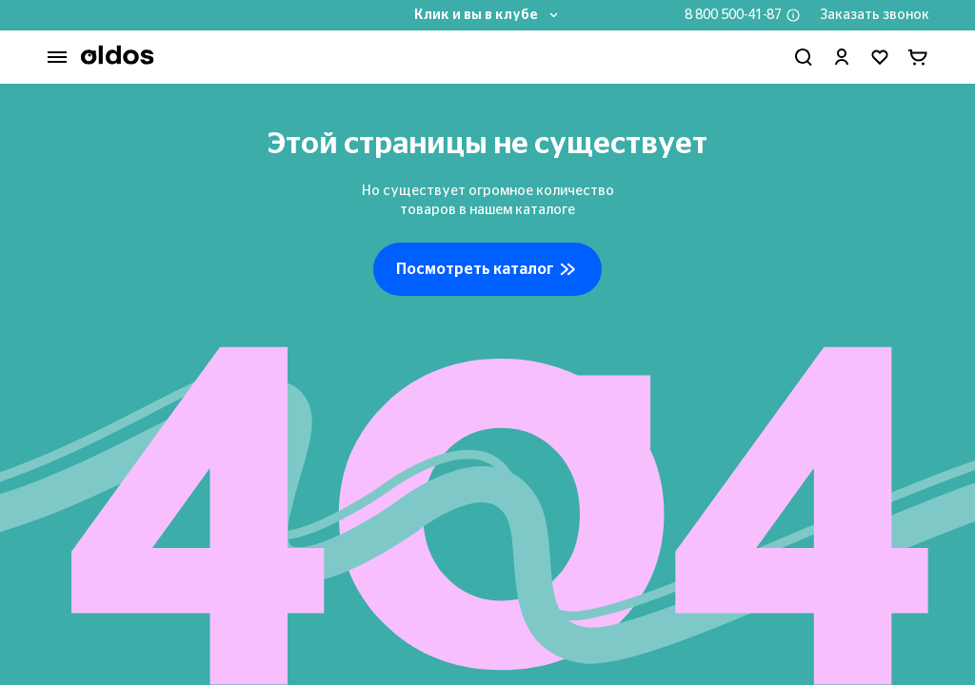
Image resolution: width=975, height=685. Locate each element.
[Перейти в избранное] (879, 57)
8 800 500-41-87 (733, 15)
